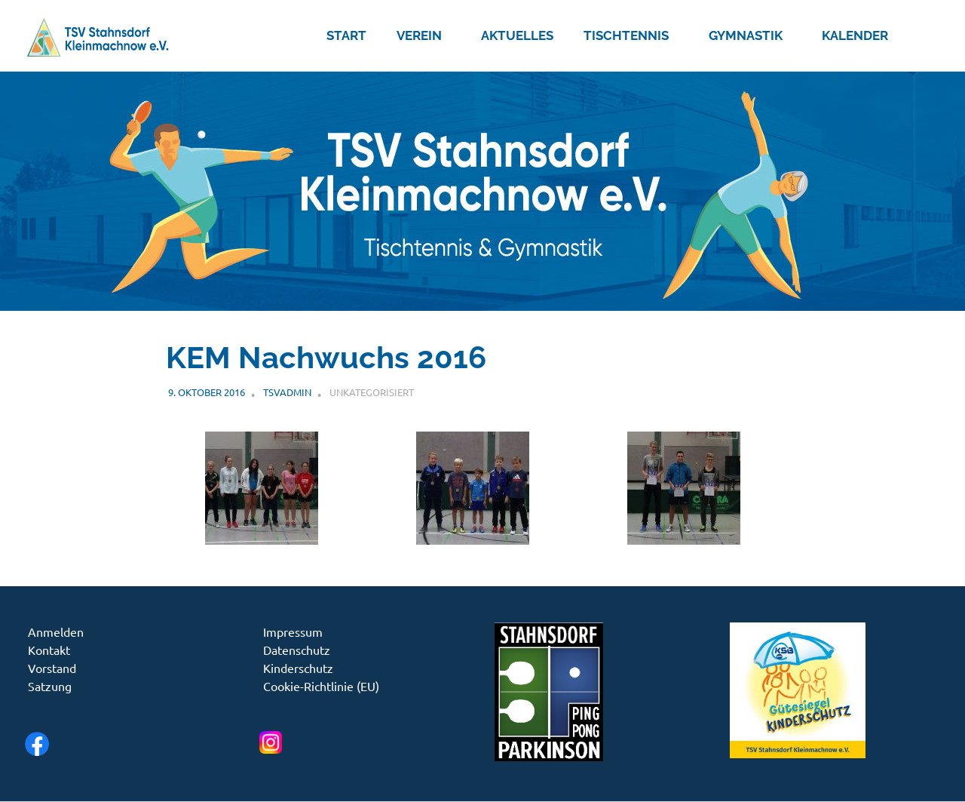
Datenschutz (296, 649)
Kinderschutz (298, 667)
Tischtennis (634, 35)
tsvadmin (287, 392)
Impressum (293, 631)
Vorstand (52, 667)
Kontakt (49, 649)
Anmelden (56, 631)
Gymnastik (753, 35)
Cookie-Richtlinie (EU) (321, 685)
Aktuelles (517, 35)
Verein (427, 35)
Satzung (50, 685)
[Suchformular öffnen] (922, 32)
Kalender (855, 35)
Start (346, 35)
